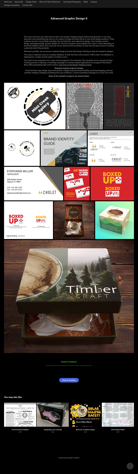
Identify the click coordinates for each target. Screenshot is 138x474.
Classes (94, 1)
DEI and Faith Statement (49, 1)
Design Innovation (12, 5)
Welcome (8, 1)
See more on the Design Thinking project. (75, 65)
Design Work (31, 1)
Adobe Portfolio (73, 458)
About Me (19, 1)
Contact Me (27, 5)
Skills (85, 1)
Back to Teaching (69, 380)
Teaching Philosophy (72, 1)
